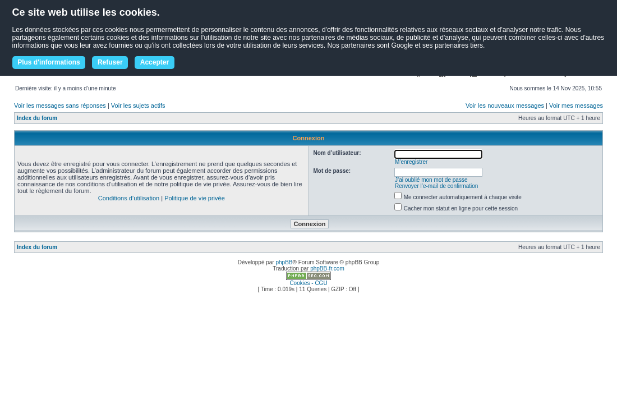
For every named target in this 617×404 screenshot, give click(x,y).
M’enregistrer (411, 162)
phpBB (283, 262)
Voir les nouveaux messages (505, 105)
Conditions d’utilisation (128, 198)
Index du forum (37, 118)
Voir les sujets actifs (138, 105)
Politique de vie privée (194, 198)
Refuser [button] (110, 62)
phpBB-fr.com (327, 268)
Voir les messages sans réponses (60, 105)
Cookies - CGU (308, 283)
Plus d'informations (48, 62)
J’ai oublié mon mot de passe (431, 180)
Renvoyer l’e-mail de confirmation (436, 186)
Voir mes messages (576, 105)
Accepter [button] (154, 62)
